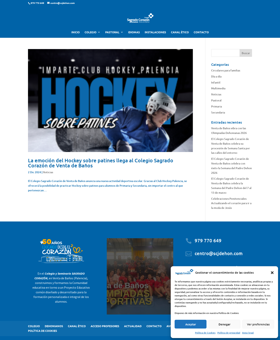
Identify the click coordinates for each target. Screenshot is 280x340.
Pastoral (216, 100)
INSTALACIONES (155, 32)
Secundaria (218, 112)
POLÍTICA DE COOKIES (42, 330)
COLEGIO (90, 32)
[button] (272, 273)
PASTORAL (112, 32)
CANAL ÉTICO (180, 32)
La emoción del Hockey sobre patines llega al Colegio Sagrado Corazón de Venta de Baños (100, 163)
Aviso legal (248, 332)
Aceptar (190, 324)
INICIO (75, 32)
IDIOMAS (134, 32)
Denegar (224, 324)
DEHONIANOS (54, 326)
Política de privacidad (228, 332)
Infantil (215, 82)
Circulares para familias (225, 70)
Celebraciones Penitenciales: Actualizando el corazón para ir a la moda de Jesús (231, 203)
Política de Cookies (205, 332)
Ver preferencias (258, 324)
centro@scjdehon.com (219, 253)
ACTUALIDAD (133, 326)
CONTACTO (201, 32)
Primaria (216, 106)
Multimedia (218, 88)
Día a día (216, 76)
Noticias (48, 172)
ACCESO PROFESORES (105, 326)
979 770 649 (208, 240)
